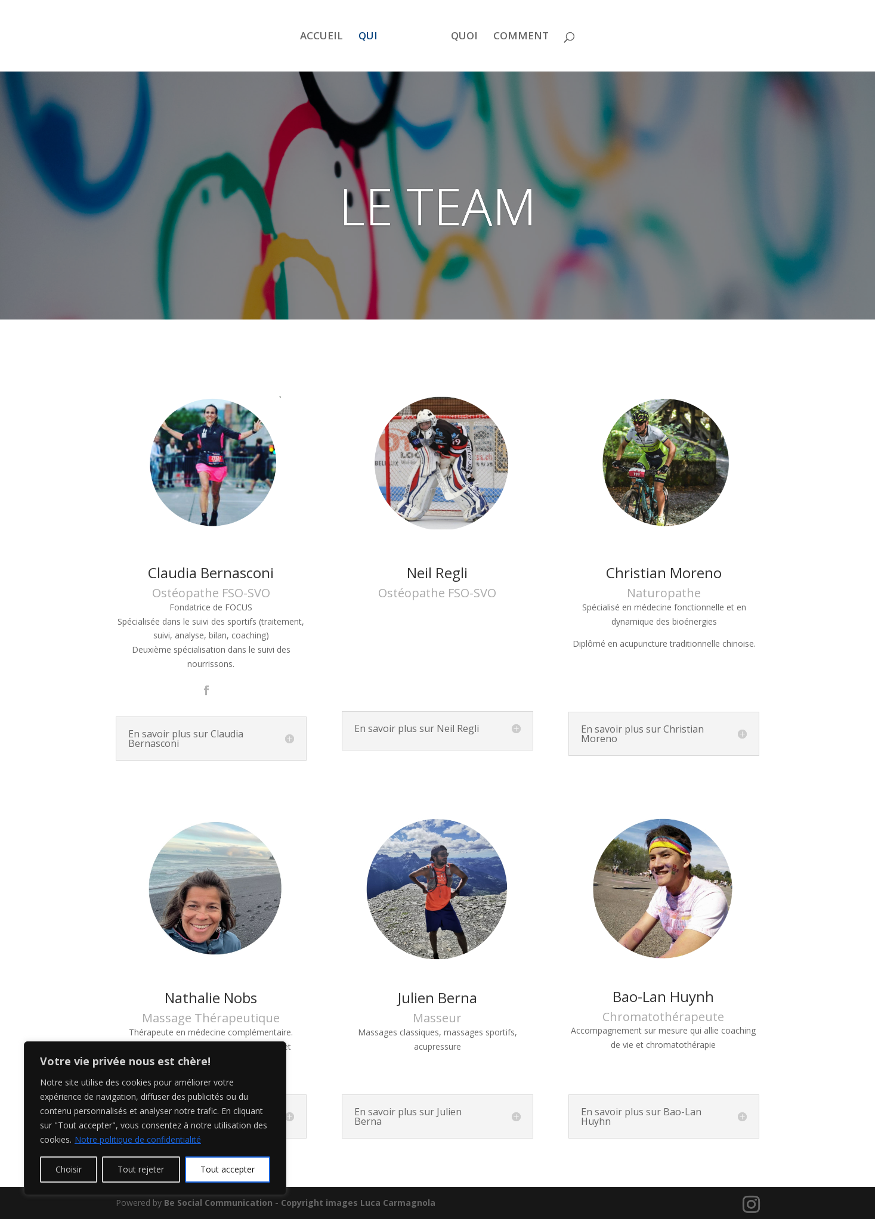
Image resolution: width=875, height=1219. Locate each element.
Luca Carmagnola (397, 1202)
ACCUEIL (321, 37)
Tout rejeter (141, 1169)
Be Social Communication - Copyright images (262, 1202)
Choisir (68, 1169)
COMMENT (521, 37)
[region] (155, 1118)
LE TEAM (437, 205)
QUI (368, 37)
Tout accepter (227, 1169)
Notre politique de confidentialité (138, 1139)
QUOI (464, 37)
